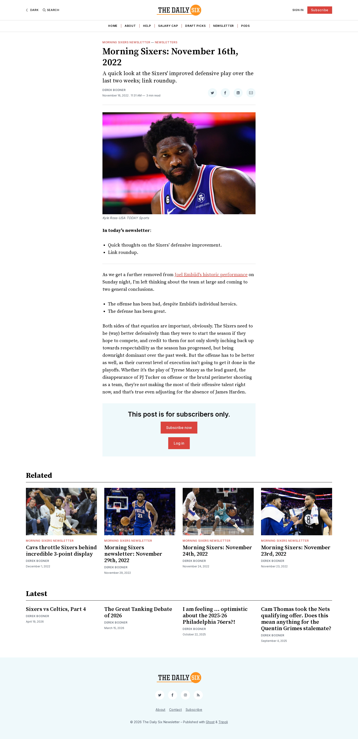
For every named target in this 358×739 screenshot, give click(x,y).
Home (112, 25)
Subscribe (319, 10)
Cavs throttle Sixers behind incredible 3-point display (61, 551)
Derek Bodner (114, 90)
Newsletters (166, 42)
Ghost (210, 722)
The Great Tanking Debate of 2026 (138, 612)
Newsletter (223, 25)
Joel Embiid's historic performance (211, 275)
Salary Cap (168, 25)
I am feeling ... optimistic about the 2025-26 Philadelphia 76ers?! (215, 616)
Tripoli (223, 722)
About (130, 25)
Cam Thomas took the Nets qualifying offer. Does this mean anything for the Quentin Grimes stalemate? (296, 619)
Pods (245, 25)
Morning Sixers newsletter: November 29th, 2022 (133, 554)
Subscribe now (179, 427)
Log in (179, 443)
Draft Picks (195, 25)
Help (147, 25)
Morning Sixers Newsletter (126, 42)
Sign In (298, 10)
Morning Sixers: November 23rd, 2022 (295, 551)
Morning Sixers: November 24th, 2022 (217, 551)
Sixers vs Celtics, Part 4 (56, 609)
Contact (175, 710)
